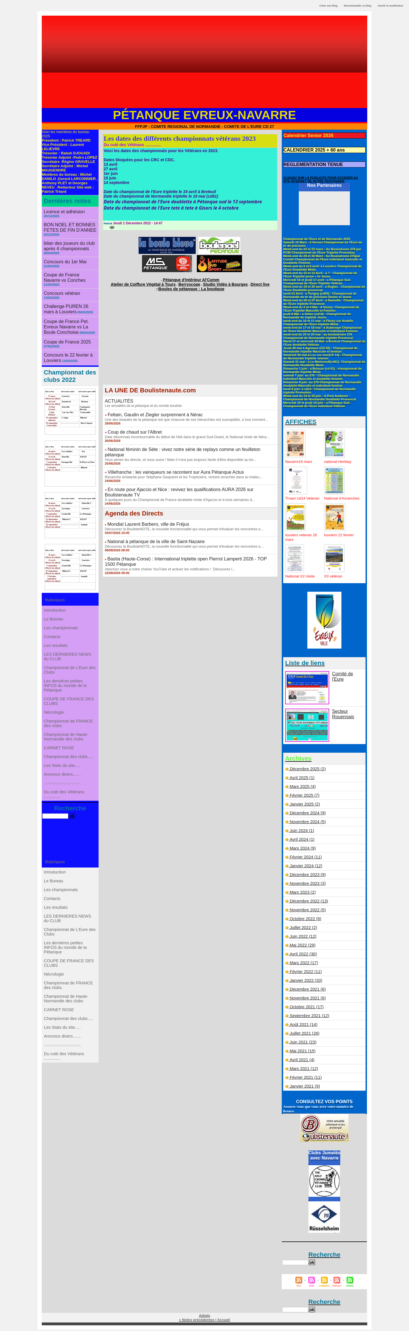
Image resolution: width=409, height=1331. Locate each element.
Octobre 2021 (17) (306, 1009)
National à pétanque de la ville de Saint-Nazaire (149, 520)
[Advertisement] (204, 64)
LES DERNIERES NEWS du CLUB (67, 645)
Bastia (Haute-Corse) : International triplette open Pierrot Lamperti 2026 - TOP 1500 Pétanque (190, 536)
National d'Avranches (335, 497)
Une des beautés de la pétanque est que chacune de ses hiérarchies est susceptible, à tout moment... (182, 415)
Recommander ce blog (358, 5)
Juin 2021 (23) (302, 1044)
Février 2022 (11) (305, 973)
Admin (204, 1317)
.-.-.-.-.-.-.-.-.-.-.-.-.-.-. (62, 800)
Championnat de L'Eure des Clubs (69, 661)
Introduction (55, 586)
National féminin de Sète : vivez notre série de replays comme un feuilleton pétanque (182, 443)
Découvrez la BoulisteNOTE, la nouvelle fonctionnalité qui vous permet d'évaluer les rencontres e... (179, 508)
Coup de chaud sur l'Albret (131, 427)
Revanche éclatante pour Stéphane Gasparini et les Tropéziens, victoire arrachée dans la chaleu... (179, 463)
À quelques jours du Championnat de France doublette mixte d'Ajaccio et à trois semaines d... (175, 480)
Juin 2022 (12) (302, 938)
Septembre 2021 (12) (308, 1017)
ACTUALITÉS (117, 398)
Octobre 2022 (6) (305, 920)
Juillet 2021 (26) (304, 1035)
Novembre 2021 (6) (307, 1000)
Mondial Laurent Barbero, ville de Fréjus (142, 503)
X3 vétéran (333, 578)
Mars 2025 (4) (302, 788)
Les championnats (61, 609)
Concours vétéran (59, 279)
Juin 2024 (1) (301, 832)
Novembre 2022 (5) (307, 912)
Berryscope (189, 282)
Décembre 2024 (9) (307, 815)
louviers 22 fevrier (340, 537)
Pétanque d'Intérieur (191, 279)
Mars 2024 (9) (302, 850)
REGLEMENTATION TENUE (309, 162)
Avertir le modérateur (390, 5)
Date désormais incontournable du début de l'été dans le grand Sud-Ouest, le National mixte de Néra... (182, 431)
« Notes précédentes (197, 1321)
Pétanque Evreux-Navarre (204, 115)
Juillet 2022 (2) (303, 929)
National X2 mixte (300, 578)
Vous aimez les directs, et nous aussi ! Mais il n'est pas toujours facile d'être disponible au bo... (176, 447)
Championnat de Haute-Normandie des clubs (66, 741)
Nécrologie (54, 711)
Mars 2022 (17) (303, 964)
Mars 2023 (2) (302, 894)
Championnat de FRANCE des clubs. (68, 725)
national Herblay (338, 459)
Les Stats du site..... (62, 777)
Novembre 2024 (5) (307, 823)
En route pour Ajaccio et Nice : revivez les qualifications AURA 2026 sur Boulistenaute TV (186, 475)
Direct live (246, 282)
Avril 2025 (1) (301, 779)
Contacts (53, 620)
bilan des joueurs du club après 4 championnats (66, 239)
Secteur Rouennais (341, 715)
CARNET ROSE (59, 755)
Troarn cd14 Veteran (295, 497)
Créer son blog (328, 5)
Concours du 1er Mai (62, 253)
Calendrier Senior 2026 (305, 135)
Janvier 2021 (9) (304, 1088)
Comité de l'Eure (346, 675)
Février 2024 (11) (305, 859)
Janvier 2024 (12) (305, 868)
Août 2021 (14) (302, 1026)
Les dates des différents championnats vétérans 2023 (180, 138)
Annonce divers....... (62, 789)
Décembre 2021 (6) (307, 991)
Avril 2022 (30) (302, 956)
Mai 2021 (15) (302, 1053)
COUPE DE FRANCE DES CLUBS (69, 698)
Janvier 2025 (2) (304, 806)
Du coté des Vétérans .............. (64, 814)
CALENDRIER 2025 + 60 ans (309, 148)
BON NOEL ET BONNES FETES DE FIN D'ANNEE (66, 222)
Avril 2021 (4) (301, 1061)
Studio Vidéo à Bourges (218, 282)
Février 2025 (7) (304, 797)
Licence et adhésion (61, 211)
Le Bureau (54, 598)
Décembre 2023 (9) (307, 876)
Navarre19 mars (299, 459)
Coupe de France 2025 (64, 319)
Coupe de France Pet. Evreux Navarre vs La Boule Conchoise (70, 306)
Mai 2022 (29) (302, 947)
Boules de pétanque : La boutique (191, 286)
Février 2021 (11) (305, 1079)
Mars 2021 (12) (303, 1070)
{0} (109, 227)
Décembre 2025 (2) (307, 771)
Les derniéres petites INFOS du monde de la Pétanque (65, 680)
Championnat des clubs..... (68, 766)
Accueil (222, 1321)
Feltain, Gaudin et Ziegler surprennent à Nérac (149, 410)
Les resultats (56, 632)
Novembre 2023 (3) (307, 885)
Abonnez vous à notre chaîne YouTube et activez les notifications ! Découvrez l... (166, 540)
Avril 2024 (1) (301, 841)
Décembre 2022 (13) (308, 903)
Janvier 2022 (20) (305, 982)
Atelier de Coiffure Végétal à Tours (152, 282)
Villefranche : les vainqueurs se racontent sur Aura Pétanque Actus (166, 459)
